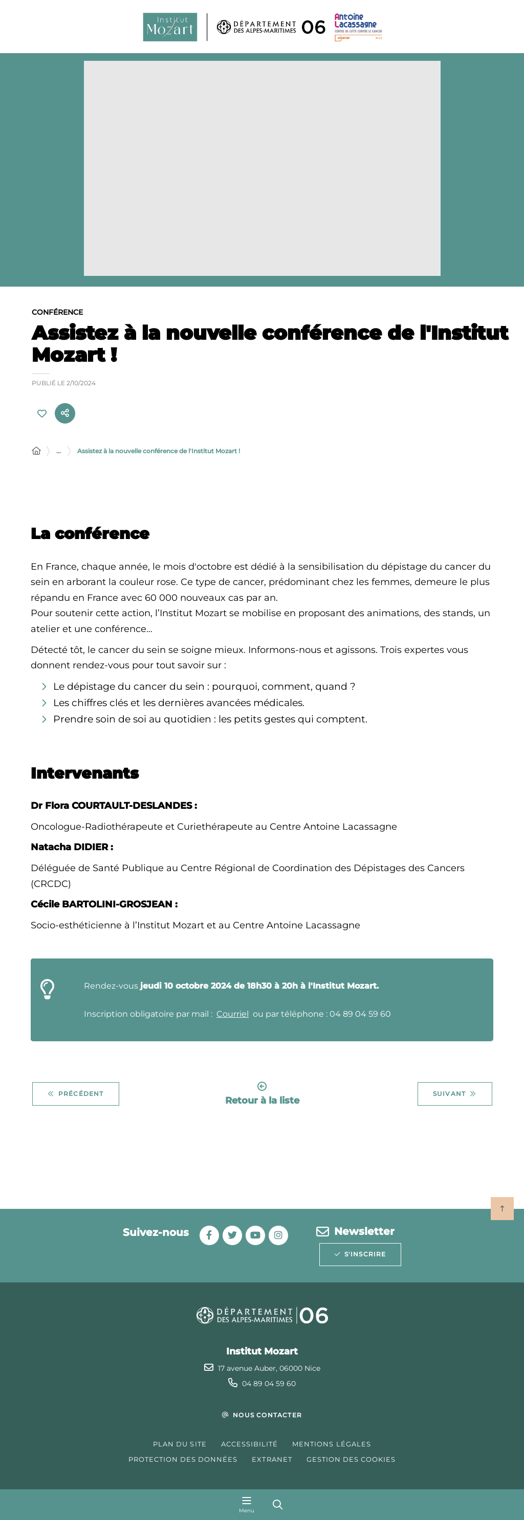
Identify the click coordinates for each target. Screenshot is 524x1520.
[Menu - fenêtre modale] (246, 1504)
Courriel (232, 1015)
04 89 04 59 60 (269, 1383)
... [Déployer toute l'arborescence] (58, 452)
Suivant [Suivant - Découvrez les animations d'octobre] (455, 1095)
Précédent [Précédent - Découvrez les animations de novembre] (76, 1095)
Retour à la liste (262, 1095)
